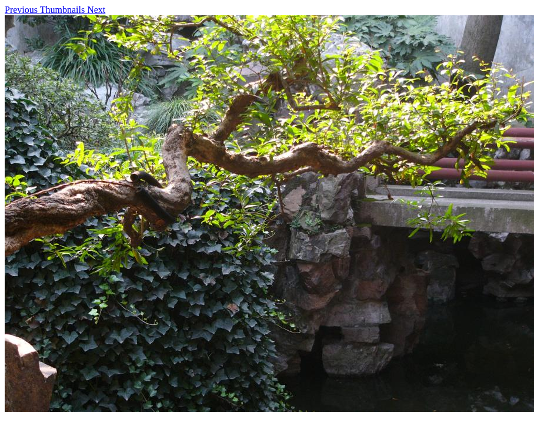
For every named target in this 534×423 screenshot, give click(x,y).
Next (96, 10)
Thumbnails (63, 10)
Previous (22, 10)
